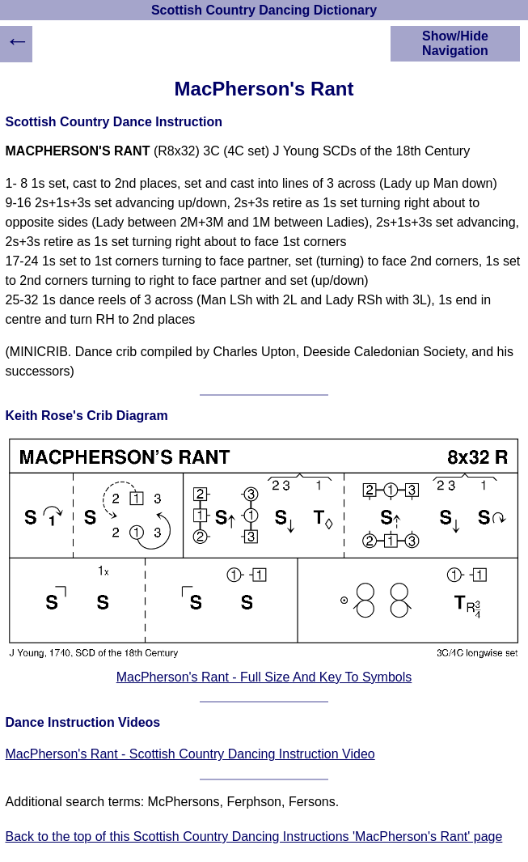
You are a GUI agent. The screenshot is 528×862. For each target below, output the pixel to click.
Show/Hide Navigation (455, 43)
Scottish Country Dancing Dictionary (264, 10)
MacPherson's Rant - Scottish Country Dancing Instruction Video (190, 754)
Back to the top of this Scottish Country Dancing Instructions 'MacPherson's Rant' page (254, 836)
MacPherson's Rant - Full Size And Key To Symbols (264, 677)
